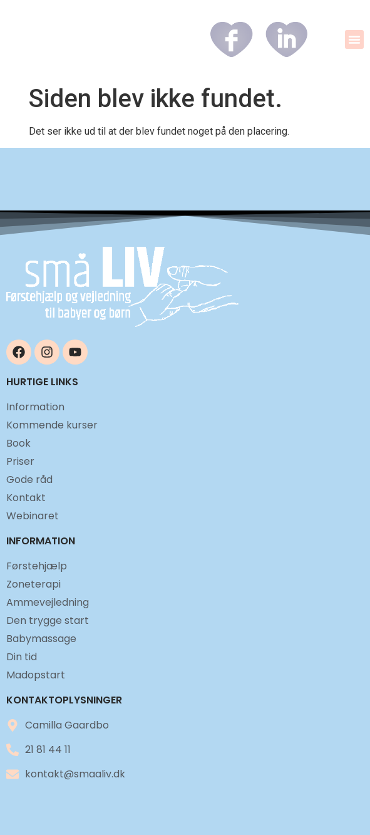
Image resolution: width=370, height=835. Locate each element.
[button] (354, 39)
